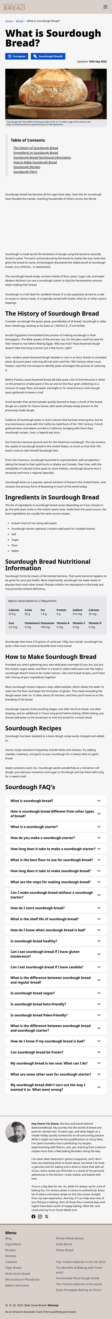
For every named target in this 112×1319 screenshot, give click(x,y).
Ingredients (13, 1244)
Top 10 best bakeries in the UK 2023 (80, 1262)
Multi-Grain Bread (17, 1273)
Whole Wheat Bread (70, 1238)
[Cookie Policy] (11, 1305)
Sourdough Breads (48, 56)
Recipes (10, 1250)
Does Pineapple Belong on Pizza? (79, 1290)
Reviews (10, 1256)
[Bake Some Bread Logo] (14, 7)
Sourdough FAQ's (25, 172)
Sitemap (53, 1305)
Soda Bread (64, 1244)
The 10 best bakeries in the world (79, 1284)
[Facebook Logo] (40, 1216)
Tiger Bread (13, 1268)
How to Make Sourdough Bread (35, 162)
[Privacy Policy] (7, 1305)
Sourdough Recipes (26, 167)
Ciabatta (11, 1262)
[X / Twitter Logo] (47, 1216)
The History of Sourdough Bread (35, 148)
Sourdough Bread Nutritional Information (42, 157)
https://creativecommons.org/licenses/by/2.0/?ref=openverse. (35, 124)
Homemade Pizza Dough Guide (77, 1278)
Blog (8, 1238)
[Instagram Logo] (33, 1216)
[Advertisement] (56, 226)
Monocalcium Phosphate (22, 1279)
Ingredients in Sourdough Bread (35, 152)
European (17, 56)
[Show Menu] (105, 7)
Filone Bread (64, 1250)
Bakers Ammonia (17, 1285)
